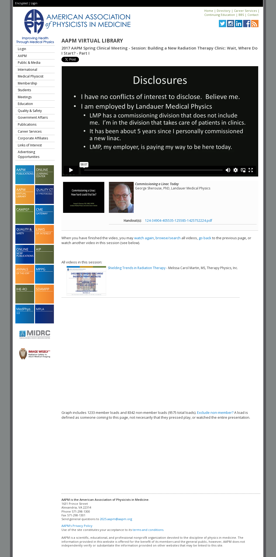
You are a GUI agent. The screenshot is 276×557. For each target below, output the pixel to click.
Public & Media (29, 62)
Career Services (245, 11)
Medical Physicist (30, 76)
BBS (241, 15)
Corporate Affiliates (33, 138)
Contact (252, 15)
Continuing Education (219, 15)
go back (205, 237)
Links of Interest (30, 145)
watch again (144, 237)
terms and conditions (148, 530)
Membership (27, 83)
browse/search (168, 237)
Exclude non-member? (215, 412)
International (27, 69)
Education (25, 103)
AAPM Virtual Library (92, 40)
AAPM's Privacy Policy (76, 526)
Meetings (25, 97)
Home (208, 11)
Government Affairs (33, 117)
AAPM (22, 56)
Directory (223, 11)
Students (24, 90)
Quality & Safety (30, 110)
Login (34, 3)
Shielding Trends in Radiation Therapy (136, 268)
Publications (27, 124)
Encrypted (21, 3)
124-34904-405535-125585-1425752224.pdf (178, 220)
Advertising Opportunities (28, 154)
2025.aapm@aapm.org (116, 519)
